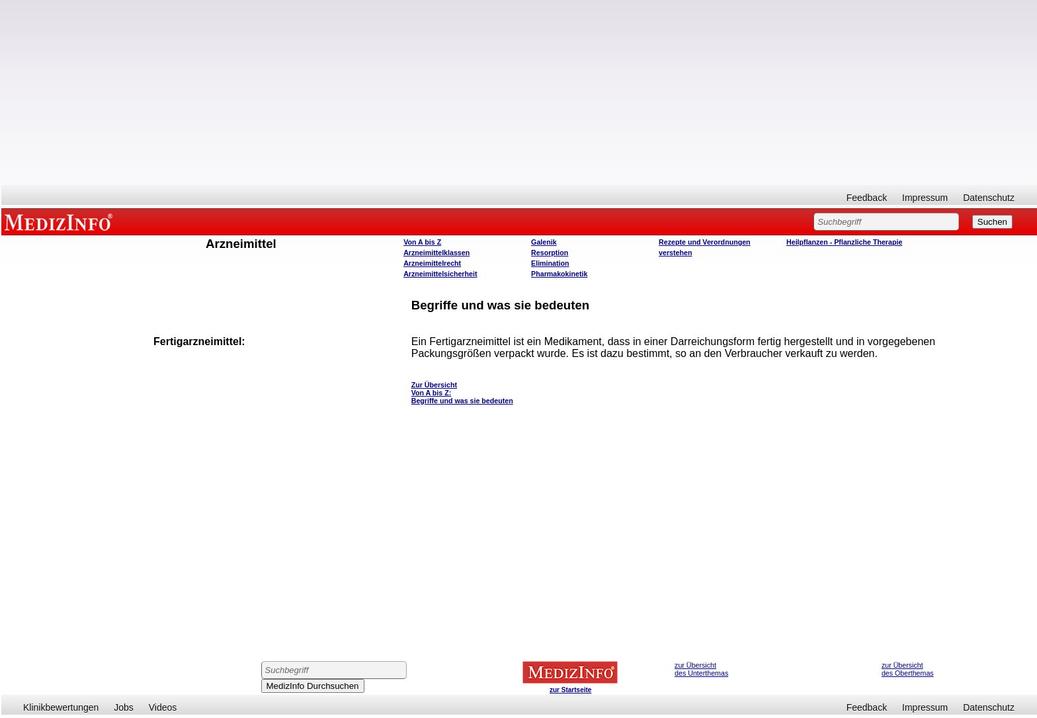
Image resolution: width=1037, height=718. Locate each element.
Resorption (549, 253)
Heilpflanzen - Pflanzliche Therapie (844, 242)
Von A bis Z (422, 242)
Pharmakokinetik (559, 274)
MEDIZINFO (60, 221)
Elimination (550, 263)
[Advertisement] (519, 92)
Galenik (544, 242)
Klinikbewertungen (61, 707)
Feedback (867, 197)
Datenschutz (989, 197)
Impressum (925, 197)
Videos (163, 707)
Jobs (124, 707)
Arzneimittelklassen (436, 253)
